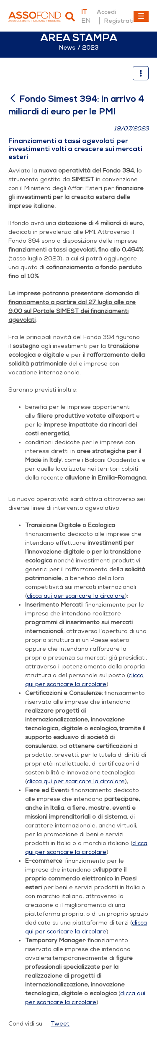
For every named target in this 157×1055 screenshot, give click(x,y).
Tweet (60, 1023)
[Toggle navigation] (141, 16)
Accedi (106, 12)
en (85, 20)
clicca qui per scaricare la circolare (76, 595)
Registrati (119, 20)
